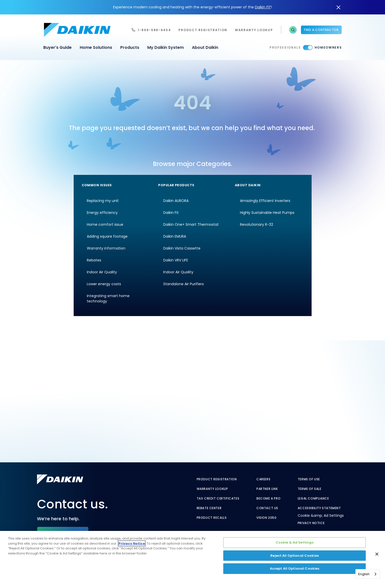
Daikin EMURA (174, 236)
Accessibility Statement (319, 508)
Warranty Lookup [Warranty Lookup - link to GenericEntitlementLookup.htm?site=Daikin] (212, 489)
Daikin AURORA (176, 200)
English (364, 574)
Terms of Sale (309, 489)
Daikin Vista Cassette (181, 248)
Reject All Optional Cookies (294, 555)
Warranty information (106, 248)
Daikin (263, 7)
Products (129, 47)
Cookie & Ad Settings (295, 542)
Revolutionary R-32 (256, 224)
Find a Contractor (321, 30)
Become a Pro (268, 498)
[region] (192, 555)
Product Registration (202, 30)
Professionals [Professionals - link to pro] (285, 47)
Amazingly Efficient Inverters (265, 200)
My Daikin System (165, 47)
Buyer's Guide (57, 47)
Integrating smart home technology (108, 298)
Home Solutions (96, 47)
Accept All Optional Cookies (294, 568)
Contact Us (267, 508)
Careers (263, 479)
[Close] (376, 554)
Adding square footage (107, 236)
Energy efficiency (102, 212)
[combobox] (367, 574)
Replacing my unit (103, 200)
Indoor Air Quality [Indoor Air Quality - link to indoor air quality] (178, 272)
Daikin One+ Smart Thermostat (191, 224)
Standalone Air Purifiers (183, 283)
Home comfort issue (105, 224)
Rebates (94, 260)
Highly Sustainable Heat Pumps (267, 212)
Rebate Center (209, 508)
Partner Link (267, 489)
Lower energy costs (104, 283)
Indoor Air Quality (102, 272)
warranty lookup (254, 30)
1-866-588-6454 (154, 30)
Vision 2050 (266, 518)
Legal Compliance (313, 498)
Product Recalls (212, 518)
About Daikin (205, 47)
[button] (293, 30)
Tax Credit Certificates (218, 498)
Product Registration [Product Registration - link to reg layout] (217, 479)
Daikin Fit (171, 212)
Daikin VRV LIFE (175, 260)
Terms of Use (309, 479)
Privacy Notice (311, 523)
